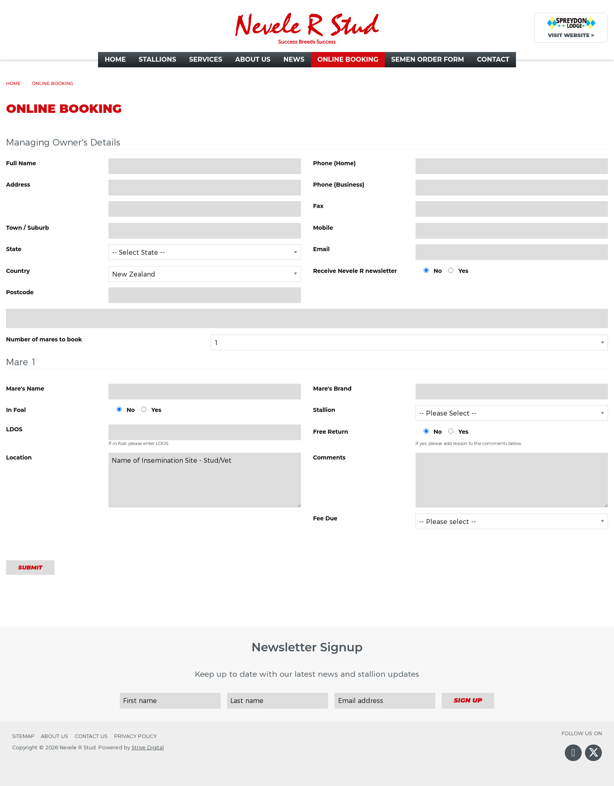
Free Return (330, 431)
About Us (54, 736)
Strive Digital (148, 747)
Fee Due (325, 518)
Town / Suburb (27, 227)
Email (321, 249)
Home (13, 83)
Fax (318, 206)
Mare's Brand (332, 388)
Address (18, 184)
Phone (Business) (338, 184)
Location (19, 457)
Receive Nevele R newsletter (355, 270)
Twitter (593, 759)
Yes (463, 270)
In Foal (16, 410)
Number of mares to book (44, 339)
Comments (329, 457)
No (438, 270)
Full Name (21, 163)
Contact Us (91, 736)
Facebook (573, 760)
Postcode (19, 292)
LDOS (14, 429)
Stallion (324, 410)
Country (18, 270)
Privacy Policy (135, 736)
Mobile (323, 227)
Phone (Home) (334, 163)
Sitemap (23, 736)
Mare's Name (25, 388)
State (13, 249)
